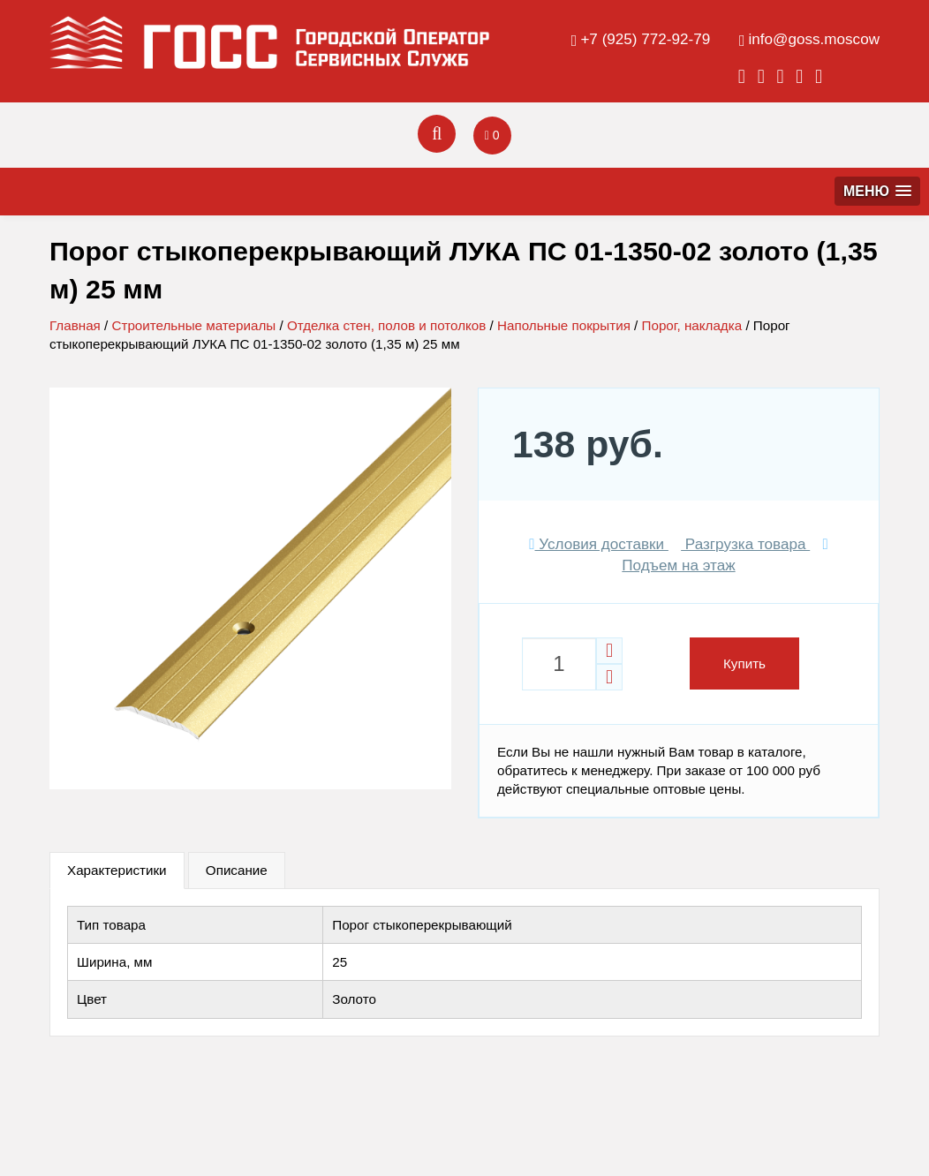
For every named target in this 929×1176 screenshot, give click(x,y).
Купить (744, 663)
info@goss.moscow (814, 39)
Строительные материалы (193, 325)
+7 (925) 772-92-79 (645, 39)
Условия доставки (598, 544)
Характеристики (117, 870)
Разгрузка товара (745, 544)
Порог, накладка (692, 325)
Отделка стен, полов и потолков (386, 325)
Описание (237, 870)
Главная (75, 325)
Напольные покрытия (564, 325)
